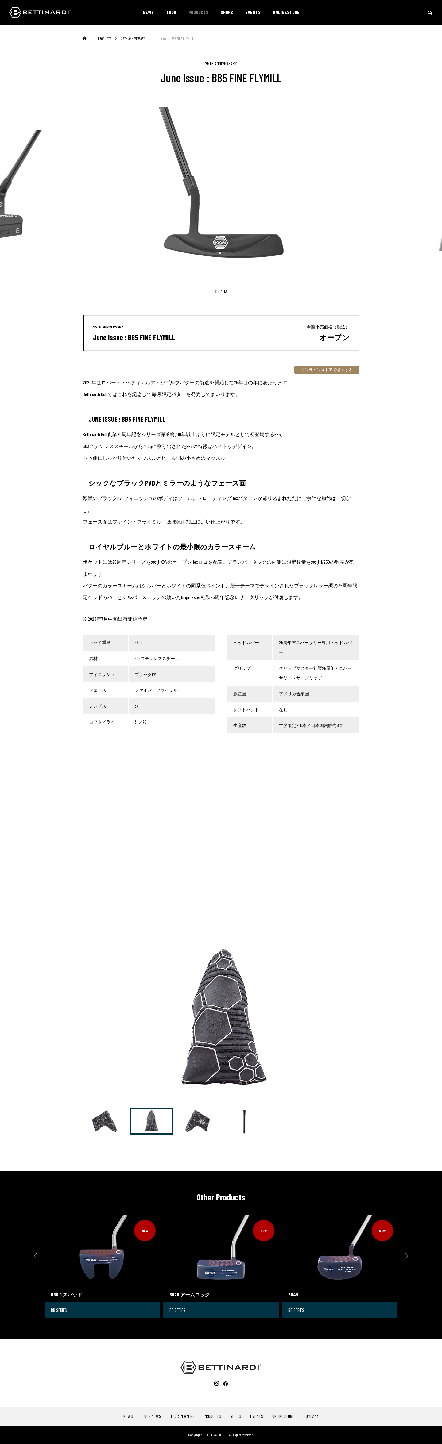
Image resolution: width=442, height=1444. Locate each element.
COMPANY (311, 1416)
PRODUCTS (198, 12)
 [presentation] (32, 1256)
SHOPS (227, 12)
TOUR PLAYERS (182, 1416)
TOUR (171, 12)
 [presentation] (410, 1256)
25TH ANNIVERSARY (221, 63)
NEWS (148, 12)
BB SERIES (59, 1310)
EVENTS (253, 12)
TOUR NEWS (151, 1416)
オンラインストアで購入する (327, 369)
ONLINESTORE (286, 12)
